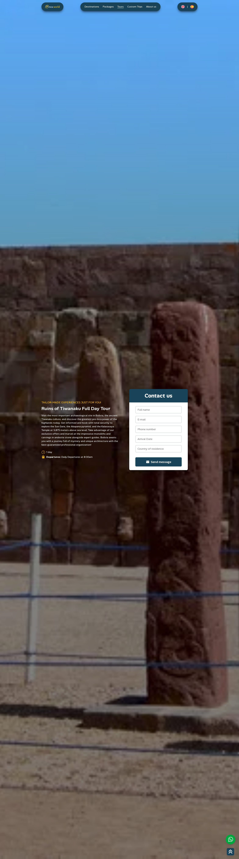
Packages (108, 6)
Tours (120, 6)
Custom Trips (134, 6)
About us (151, 6)
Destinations (92, 6)
